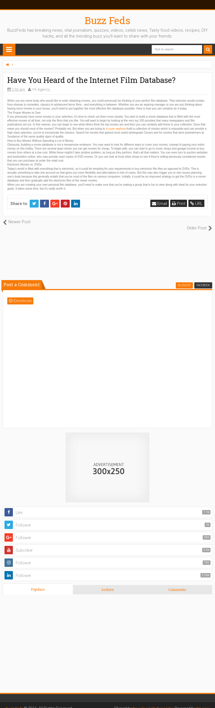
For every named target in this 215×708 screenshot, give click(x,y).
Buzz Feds (107, 20)
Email (159, 203)
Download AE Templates (151, 702)
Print (179, 203)
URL (196, 203)
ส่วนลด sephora (116, 128)
